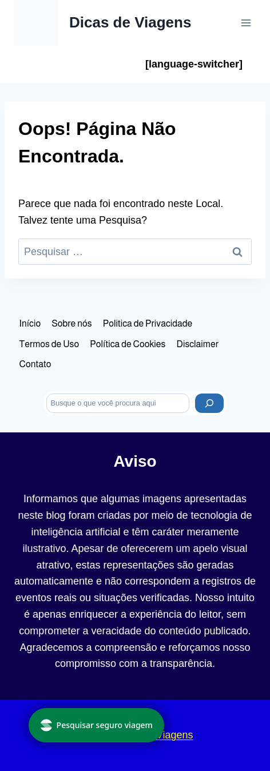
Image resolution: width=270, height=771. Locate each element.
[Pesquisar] (209, 403)
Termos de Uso (49, 344)
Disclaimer (198, 344)
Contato (35, 364)
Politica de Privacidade (147, 323)
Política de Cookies (127, 344)
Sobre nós (71, 323)
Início (30, 323)
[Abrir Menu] (245, 22)
